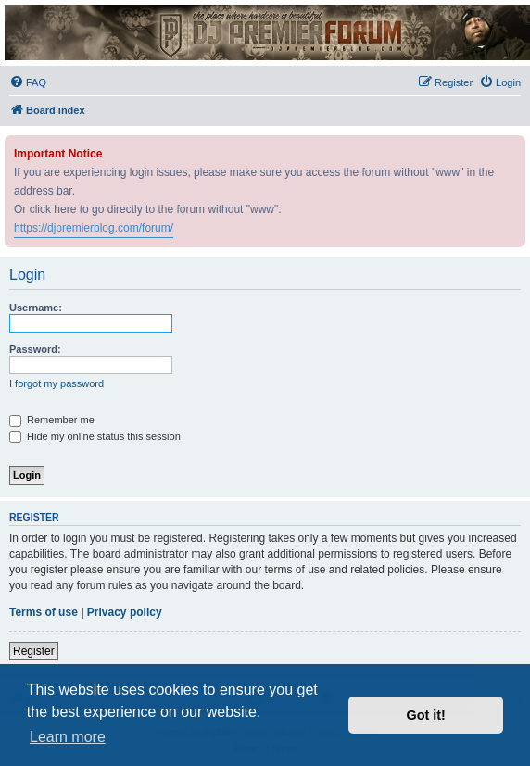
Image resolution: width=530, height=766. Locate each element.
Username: (35, 307)
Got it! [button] (426, 715)
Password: (35, 349)
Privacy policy (124, 612)
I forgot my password (56, 383)
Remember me (52, 419)
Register (34, 651)
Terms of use (43, 612)
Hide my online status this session (95, 436)
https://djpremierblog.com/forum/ (93, 227)
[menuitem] (27, 82)
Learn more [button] (68, 737)
